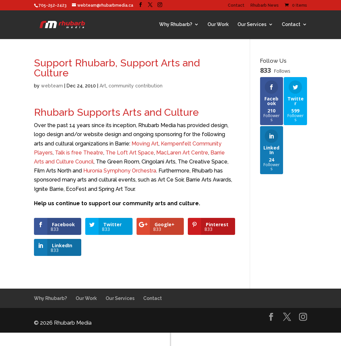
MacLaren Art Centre (182, 152)
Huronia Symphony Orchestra (119, 170)
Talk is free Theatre (79, 152)
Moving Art (145, 143)
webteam (52, 85)
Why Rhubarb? (175, 24)
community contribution (136, 85)
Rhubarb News (264, 5)
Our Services (251, 24)
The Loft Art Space (130, 152)
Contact (236, 5)
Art (103, 85)
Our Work (218, 24)
